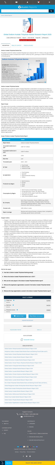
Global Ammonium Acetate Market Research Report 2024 (20, 360)
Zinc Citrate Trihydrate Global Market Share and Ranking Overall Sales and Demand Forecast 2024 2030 (26, 382)
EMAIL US (39, 329)
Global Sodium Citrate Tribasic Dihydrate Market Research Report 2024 (23, 363)
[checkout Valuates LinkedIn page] (27, 457)
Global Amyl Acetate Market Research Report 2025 (18, 397)
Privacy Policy (23, 452)
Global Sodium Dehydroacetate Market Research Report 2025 (21, 348)
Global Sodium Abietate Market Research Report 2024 (19, 368)
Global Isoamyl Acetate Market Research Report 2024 (19, 391)
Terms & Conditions (31, 452)
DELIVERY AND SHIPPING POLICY (36, 440)
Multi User (8, 305)
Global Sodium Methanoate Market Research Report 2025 (20, 394)
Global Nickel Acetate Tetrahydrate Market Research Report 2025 (22, 388)
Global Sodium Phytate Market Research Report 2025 (19, 400)
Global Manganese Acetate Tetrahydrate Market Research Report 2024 (23, 385)
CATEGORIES (32, 423)
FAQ (5, 433)
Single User (9, 300)
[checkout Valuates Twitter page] (31, 457)
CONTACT (6, 430)
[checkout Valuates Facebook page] (24, 457)
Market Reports (8, 15)
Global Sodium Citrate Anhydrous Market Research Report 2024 (21, 374)
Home (2, 15)
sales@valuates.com (29, 416)
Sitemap (16, 452)
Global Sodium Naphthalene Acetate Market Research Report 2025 (22, 402)
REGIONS (31, 427)
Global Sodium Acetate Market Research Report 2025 (18, 357)
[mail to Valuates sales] (16, 2)
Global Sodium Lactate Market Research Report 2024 (18, 380)
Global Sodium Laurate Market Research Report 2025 (19, 371)
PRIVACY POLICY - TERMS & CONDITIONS (38, 433)
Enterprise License (10, 309)
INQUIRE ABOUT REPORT (15, 329)
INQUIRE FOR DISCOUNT (27, 320)
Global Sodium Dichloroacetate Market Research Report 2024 (21, 377)
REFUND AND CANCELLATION (36, 436)
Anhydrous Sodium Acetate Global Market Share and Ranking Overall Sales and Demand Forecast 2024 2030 (26, 351)
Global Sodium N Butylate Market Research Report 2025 (19, 365)
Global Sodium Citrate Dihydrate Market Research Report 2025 (21, 354)
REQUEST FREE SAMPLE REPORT (34, 463)
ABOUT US (6, 423)
